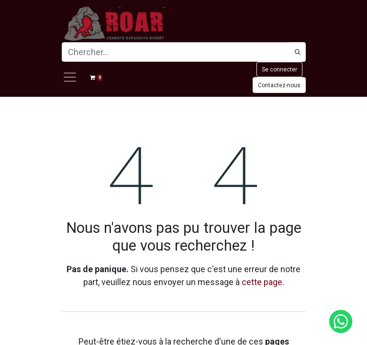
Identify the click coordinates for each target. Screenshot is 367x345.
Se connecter (279, 69)
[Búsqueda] (297, 52)
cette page (262, 282)
